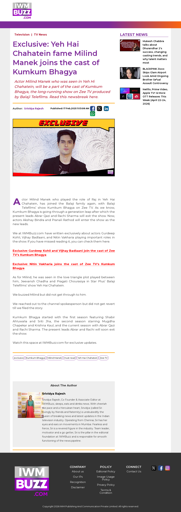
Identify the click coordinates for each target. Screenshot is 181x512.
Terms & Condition (106, 491)
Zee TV (104, 357)
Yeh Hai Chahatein (87, 357)
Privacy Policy (106, 484)
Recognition (78, 482)
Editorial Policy (105, 471)
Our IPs (78, 476)
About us (78, 471)
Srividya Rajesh (34, 108)
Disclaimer (78, 487)
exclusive (19, 357)
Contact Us (134, 471)
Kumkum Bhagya (35, 357)
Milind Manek (54, 357)
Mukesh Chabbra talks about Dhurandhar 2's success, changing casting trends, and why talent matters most (155, 52)
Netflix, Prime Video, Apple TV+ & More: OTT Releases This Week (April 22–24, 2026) (155, 96)
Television (22, 34)
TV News (40, 34)
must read (69, 357)
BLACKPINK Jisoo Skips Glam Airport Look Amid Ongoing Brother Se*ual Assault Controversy (155, 76)
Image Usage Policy (106, 478)
